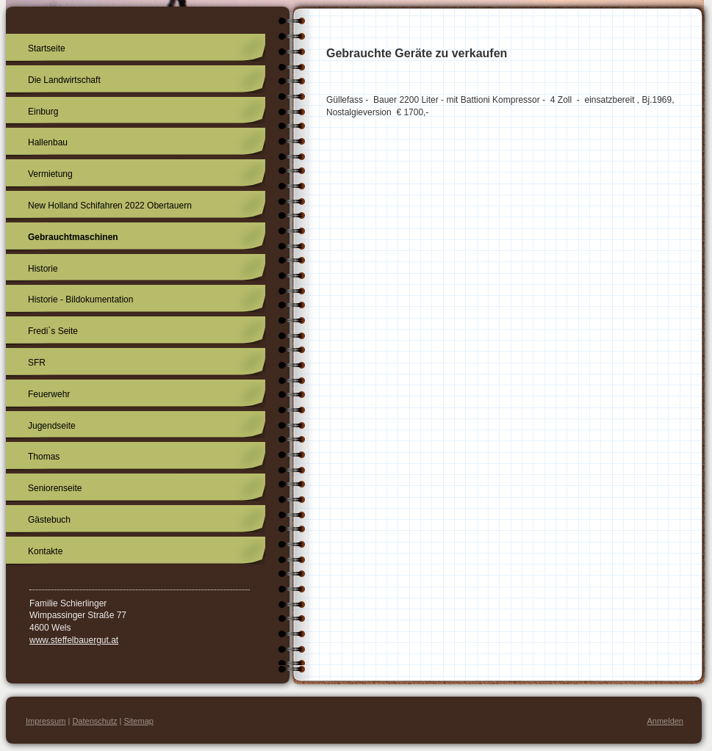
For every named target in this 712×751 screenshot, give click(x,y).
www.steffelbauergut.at (73, 640)
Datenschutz (94, 720)
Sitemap (139, 720)
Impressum (45, 720)
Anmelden (665, 720)
